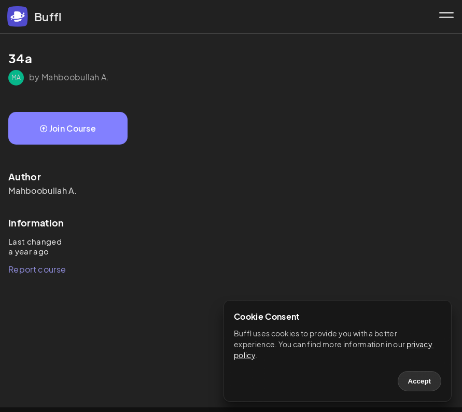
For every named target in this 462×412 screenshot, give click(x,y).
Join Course (68, 128)
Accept (419, 381)
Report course (37, 269)
